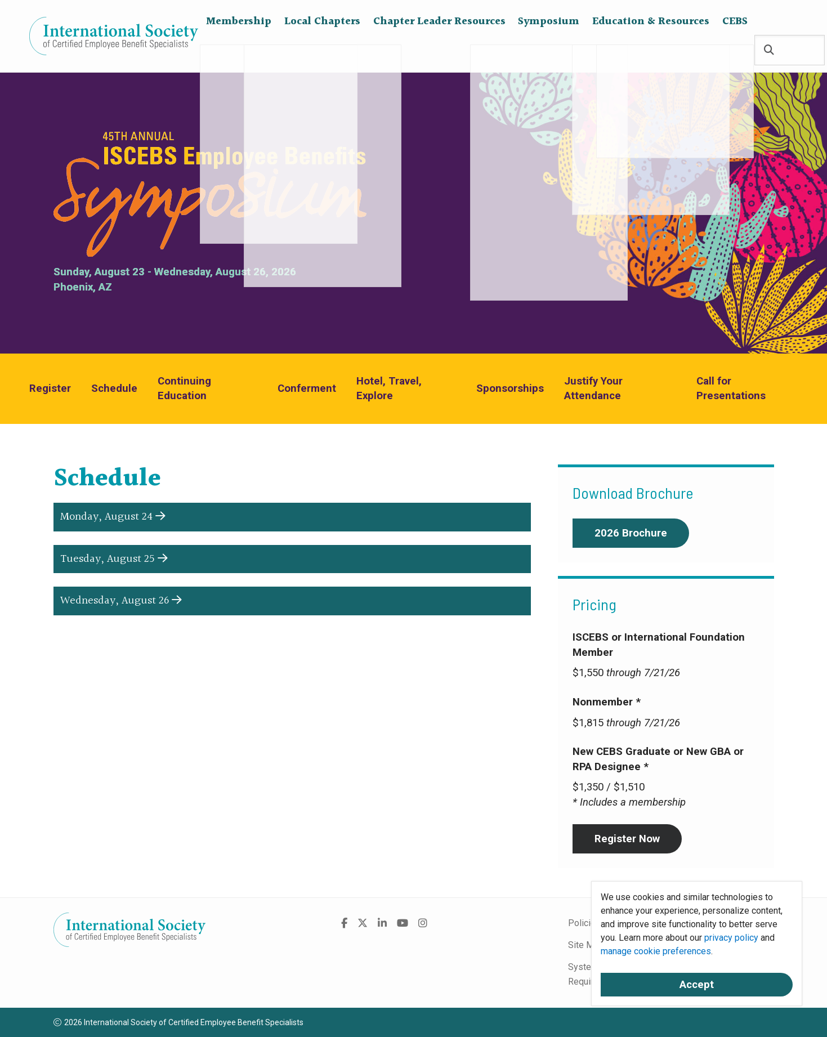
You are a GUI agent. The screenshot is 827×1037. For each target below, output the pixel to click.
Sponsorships (510, 388)
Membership (238, 50)
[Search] (769, 51)
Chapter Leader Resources (439, 50)
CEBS (735, 50)
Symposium (548, 50)
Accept (697, 984)
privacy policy (731, 937)
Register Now (627, 839)
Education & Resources (650, 50)
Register (50, 388)
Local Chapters (322, 50)
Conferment (307, 388)
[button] (292, 517)
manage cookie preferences (656, 951)
